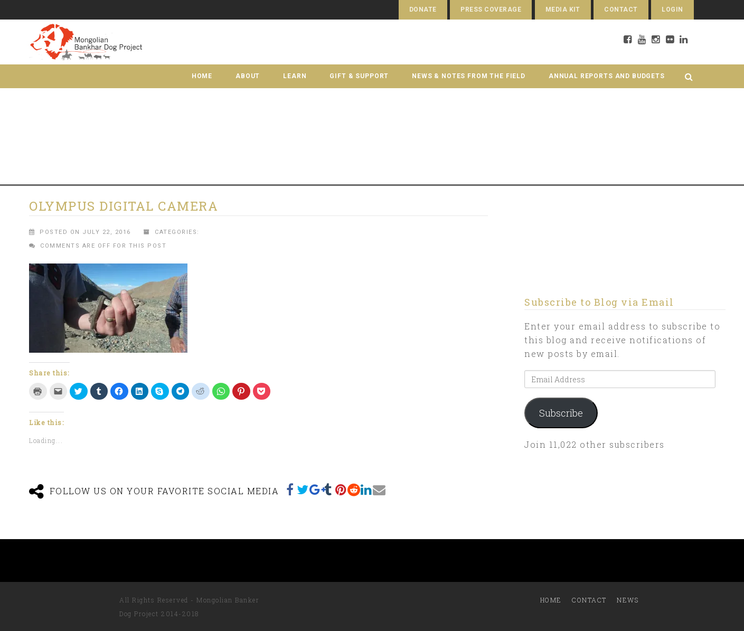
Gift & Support (359, 76)
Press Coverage (490, 9)
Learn (294, 76)
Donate (423, 9)
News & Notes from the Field (468, 76)
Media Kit (562, 9)
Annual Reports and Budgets (607, 76)
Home (202, 76)
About (248, 76)
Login (672, 9)
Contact (620, 9)
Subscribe (561, 413)
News (627, 600)
